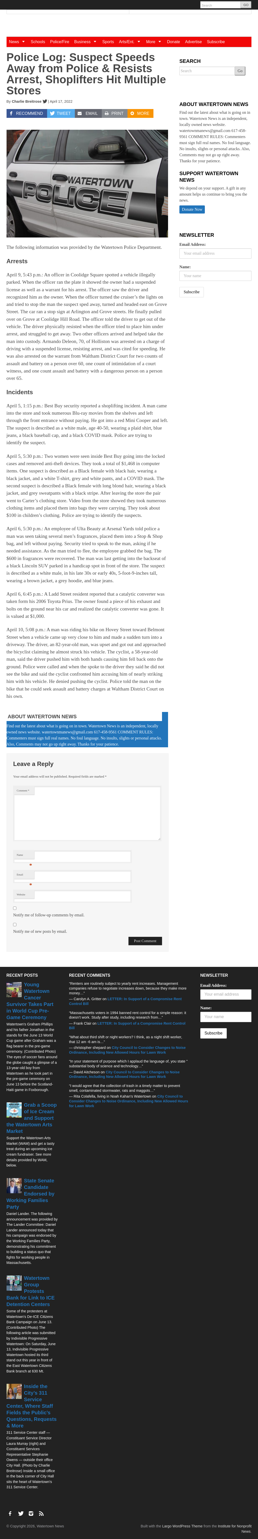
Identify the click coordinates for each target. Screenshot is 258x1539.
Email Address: (192, 244)
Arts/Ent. (131, 42)
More (155, 42)
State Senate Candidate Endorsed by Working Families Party (31, 1194)
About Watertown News (42, 716)
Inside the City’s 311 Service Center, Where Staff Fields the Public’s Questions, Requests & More (32, 1406)
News (18, 42)
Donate (173, 42)
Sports (108, 42)
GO (245, 5)
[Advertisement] (217, 341)
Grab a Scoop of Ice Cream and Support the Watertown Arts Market (32, 1118)
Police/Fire (59, 42)
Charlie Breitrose (27, 101)
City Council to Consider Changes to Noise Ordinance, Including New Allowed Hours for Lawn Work (128, 1101)
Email (24, 876)
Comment (23, 790)
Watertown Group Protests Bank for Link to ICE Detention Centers (31, 1291)
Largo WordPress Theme (182, 1526)
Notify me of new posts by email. (40, 931)
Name (24, 856)
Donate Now (192, 209)
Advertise (193, 42)
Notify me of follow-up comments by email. (48, 915)
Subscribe (216, 42)
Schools (38, 42)
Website (21, 894)
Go (240, 71)
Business (87, 42)
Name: (185, 267)
